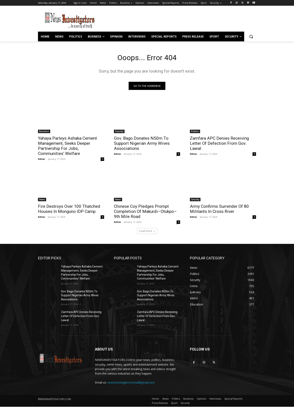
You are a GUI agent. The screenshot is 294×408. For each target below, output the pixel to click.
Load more (147, 232)
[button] (251, 36)
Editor (41, 160)
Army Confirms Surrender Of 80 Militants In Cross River (219, 210)
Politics (195, 132)
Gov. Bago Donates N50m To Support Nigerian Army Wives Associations (142, 144)
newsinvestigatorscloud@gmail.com (131, 384)
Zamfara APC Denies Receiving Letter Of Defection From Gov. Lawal (219, 144)
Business (44, 132)
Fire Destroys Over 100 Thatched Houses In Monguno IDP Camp (69, 210)
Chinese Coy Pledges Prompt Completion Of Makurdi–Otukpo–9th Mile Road (145, 212)
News (42, 200)
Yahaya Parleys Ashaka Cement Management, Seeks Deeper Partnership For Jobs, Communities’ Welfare (67, 147)
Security (119, 132)
